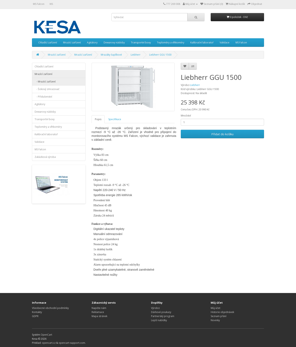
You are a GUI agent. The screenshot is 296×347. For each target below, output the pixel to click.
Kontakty (37, 312)
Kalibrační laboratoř (202, 42)
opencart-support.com (72, 343)
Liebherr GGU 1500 (160, 54)
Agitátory (92, 42)
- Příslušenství (43, 96)
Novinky (215, 320)
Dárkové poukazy (161, 312)
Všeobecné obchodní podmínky (50, 308)
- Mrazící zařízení (45, 81)
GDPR (35, 316)
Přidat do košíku (222, 134)
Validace (224, 42)
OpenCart (46, 334)
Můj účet (215, 308)
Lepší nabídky (159, 320)
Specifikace (114, 119)
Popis (98, 119)
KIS (51, 4)
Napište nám (99, 308)
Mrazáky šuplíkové (111, 54)
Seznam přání (218, 316)
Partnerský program (162, 316)
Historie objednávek (222, 312)
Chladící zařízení (47, 42)
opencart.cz (49, 343)
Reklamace (98, 312)
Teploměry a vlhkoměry (170, 42)
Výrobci (155, 308)
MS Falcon (38, 4)
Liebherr (135, 54)
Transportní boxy (141, 42)
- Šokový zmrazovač (47, 89)
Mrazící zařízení (72, 42)
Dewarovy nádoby (114, 42)
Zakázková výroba (45, 157)
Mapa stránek (99, 316)
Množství (186, 115)
